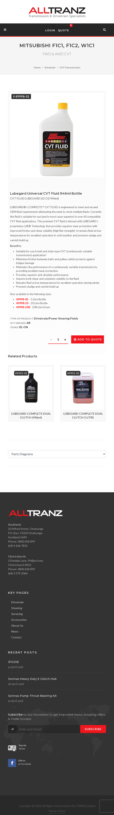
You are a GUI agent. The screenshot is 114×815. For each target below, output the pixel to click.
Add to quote (87, 339)
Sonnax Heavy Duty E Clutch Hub (32, 679)
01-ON (23, 327)
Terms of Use (56, 811)
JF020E (13, 662)
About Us (17, 625)
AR (28, 323)
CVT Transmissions (70, 67)
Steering (16, 608)
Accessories (19, 619)
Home (37, 67)
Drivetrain (50, 67)
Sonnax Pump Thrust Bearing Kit (32, 696)
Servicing (17, 614)
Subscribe (93, 729)
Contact (16, 637)
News (14, 631)
